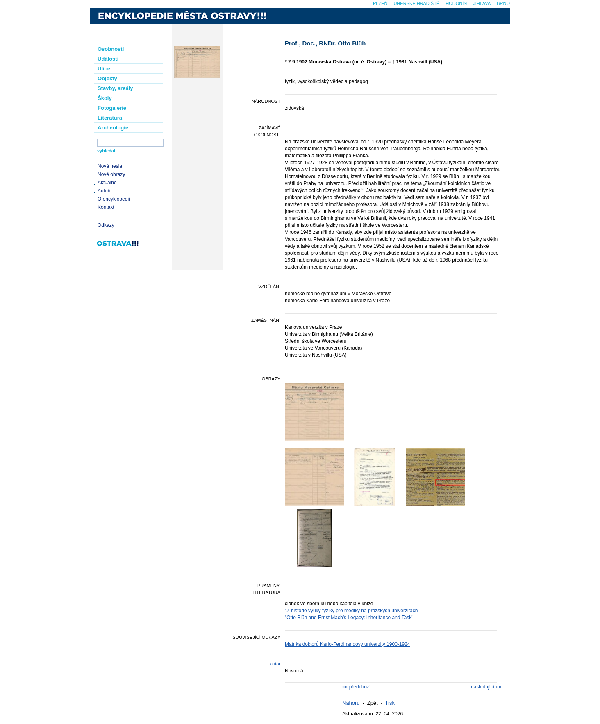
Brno (503, 3)
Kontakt (106, 207)
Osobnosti (111, 49)
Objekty (107, 78)
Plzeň (380, 3)
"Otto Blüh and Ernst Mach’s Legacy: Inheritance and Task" (349, 617)
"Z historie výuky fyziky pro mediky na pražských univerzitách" (352, 610)
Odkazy (106, 225)
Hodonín (456, 3)
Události (108, 59)
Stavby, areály (115, 88)
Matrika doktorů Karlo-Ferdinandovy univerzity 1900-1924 (347, 644)
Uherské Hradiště (416, 3)
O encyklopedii (114, 199)
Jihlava (482, 3)
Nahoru (351, 703)
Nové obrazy (111, 174)
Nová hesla (110, 166)
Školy (105, 98)
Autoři (104, 191)
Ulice (104, 69)
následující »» (486, 687)
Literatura (110, 118)
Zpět (372, 703)
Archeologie (113, 127)
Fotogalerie (112, 108)
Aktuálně (107, 183)
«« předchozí (356, 687)
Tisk (390, 703)
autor (275, 663)
